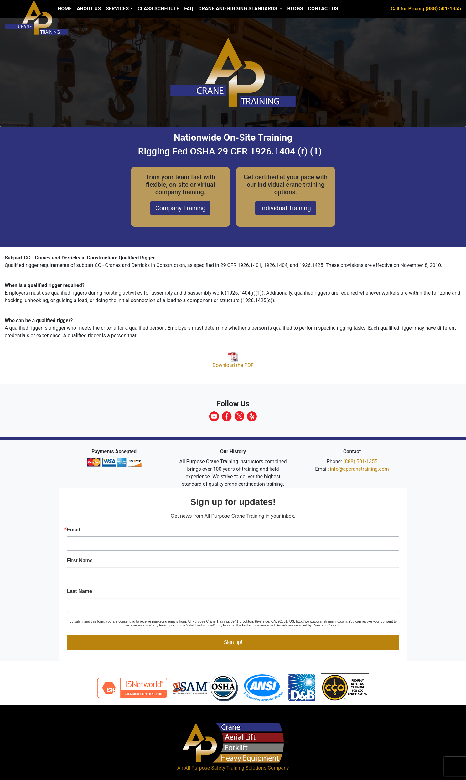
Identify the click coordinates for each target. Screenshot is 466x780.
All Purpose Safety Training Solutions (225, 768)
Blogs (295, 9)
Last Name (79, 591)
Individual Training (285, 208)
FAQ (188, 9)
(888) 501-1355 (360, 461)
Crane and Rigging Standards (238, 9)
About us (89, 9)
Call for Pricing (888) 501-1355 (426, 9)
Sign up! (233, 642)
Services (117, 9)
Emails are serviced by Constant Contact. (308, 625)
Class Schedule (158, 9)
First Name (80, 560)
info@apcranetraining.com (359, 469)
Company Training (180, 208)
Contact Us (323, 9)
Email (73, 529)
